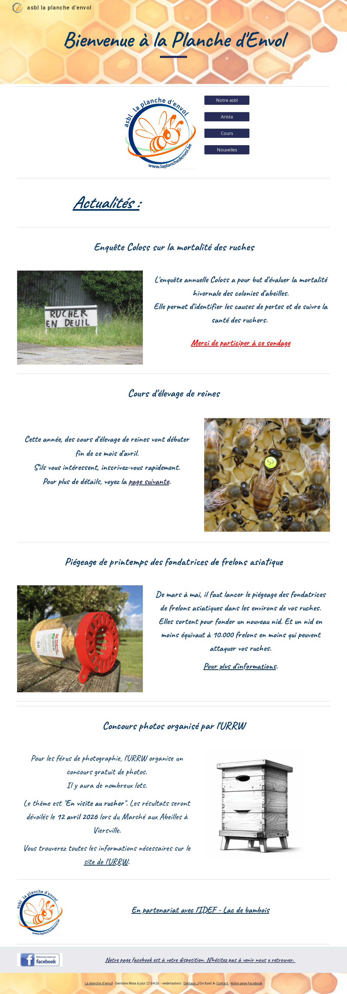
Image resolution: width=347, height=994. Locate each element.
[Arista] (226, 116)
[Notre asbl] (226, 100)
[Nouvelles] (226, 149)
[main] (173, 42)
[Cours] (226, 133)
